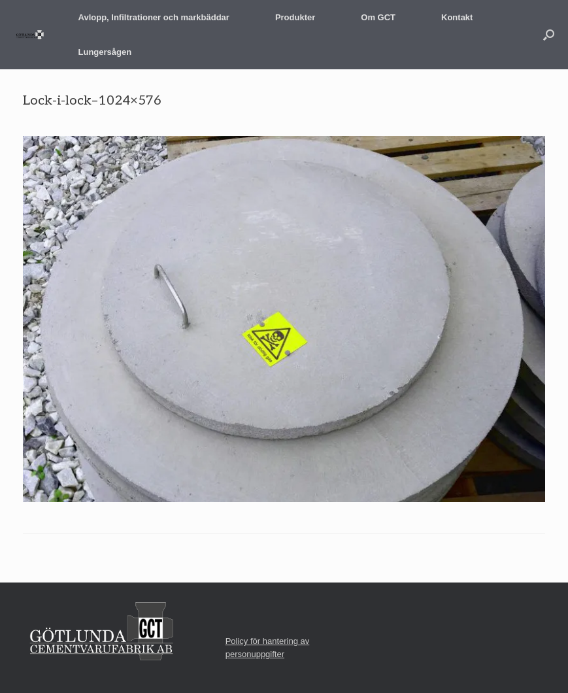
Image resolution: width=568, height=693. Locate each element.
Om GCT (378, 17)
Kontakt (457, 17)
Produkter (295, 17)
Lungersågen (105, 52)
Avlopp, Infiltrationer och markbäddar (153, 17)
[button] (548, 34)
